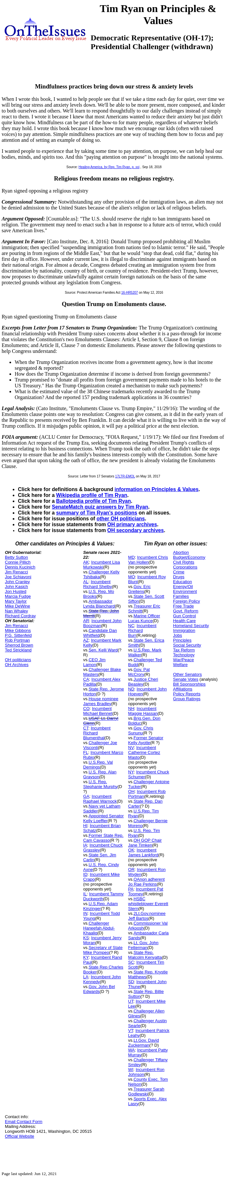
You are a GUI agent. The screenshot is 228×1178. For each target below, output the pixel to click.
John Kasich (16, 586)
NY (131, 772)
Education (182, 581)
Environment (185, 591)
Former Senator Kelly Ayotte (145, 740)
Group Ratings (187, 698)
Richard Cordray (20, 615)
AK (86, 562)
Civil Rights (183, 562)
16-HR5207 (129, 292)
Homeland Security (191, 625)
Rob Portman (17, 640)
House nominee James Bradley (100, 701)
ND (131, 689)
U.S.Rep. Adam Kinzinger (100, 906)
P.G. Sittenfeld (18, 635)
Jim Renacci (16, 571)
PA (130, 889)
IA (85, 845)
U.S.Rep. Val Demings (98, 765)
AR (86, 620)
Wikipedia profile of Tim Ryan (91, 495)
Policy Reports (187, 693)
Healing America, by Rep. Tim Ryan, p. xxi (109, 167)
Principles (182, 640)
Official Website (19, 1136)
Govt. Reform (185, 611)
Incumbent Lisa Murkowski (101, 564)
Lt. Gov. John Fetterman (143, 945)
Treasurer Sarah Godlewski (146, 1091)
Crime (179, 571)
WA (131, 1050)
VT (130, 1030)
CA (86, 679)
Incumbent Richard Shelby (97, 584)
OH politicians (18, 659)
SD (131, 981)
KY (86, 957)
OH (131, 791)
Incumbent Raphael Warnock (100, 799)
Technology (184, 654)
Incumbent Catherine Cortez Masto (144, 752)
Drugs (179, 576)
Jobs (177, 635)
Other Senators (187, 674)
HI (85, 825)
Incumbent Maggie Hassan (143, 711)
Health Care (184, 620)
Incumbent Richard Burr (142, 630)
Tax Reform (184, 650)
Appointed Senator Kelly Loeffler (103, 818)
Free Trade (183, 606)
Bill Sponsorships (189, 684)
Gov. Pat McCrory (139, 672)
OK (131, 850)
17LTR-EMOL (125, 476)
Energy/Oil (183, 586)
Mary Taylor (16, 601)
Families (181, 596)
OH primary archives (132, 524)
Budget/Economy (189, 557)
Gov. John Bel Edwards (99, 989)
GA (86, 796)
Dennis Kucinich (20, 567)
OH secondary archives (135, 530)
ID (85, 874)
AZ (86, 640)
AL (85, 581)
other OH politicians (121, 518)
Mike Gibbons (18, 630)
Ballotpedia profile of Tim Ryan (93, 501)
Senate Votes (185, 679)
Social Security (187, 645)
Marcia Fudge (18, 596)
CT (85, 728)
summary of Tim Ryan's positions (96, 512)
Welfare (180, 664)
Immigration (184, 630)
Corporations (185, 567)
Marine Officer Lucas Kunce (144, 618)
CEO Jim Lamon (94, 662)
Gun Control (184, 615)
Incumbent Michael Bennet (98, 711)
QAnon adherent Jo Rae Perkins (146, 882)
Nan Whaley (16, 611)
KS (86, 937)
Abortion (181, 552)
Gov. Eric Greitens (139, 589)
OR (131, 869)
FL (85, 752)
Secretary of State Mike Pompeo (103, 950)
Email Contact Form (23, 1121)
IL (85, 893)
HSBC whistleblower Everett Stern (148, 903)
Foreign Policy (186, 601)
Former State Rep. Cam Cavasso (103, 838)
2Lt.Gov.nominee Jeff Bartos (147, 916)
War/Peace (183, 659)
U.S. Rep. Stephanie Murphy (100, 784)
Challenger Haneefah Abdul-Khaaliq (99, 928)
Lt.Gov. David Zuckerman (143, 1043)
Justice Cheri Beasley (143, 682)
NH (131, 708)
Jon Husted (15, 591)
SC (131, 962)
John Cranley (17, 581)
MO (131, 576)
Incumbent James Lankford (143, 852)
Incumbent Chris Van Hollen (148, 560)
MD (131, 557)
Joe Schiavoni (18, 576)
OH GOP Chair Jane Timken (145, 843)
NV (131, 747)
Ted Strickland (18, 650)
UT (130, 1001)
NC (131, 625)
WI (130, 1069)
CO (86, 708)
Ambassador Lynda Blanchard (99, 604)
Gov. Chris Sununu (140, 730)
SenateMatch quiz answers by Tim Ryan (100, 507)
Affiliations (182, 689)
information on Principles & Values (156, 489)
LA (85, 976)
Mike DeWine (17, 606)
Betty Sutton (16, 557)
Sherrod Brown (19, 645)
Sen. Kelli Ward (103, 650)
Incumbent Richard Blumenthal (97, 733)
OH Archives (16, 664)
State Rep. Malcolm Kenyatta (145, 955)
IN (85, 913)
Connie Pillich (18, 562)
